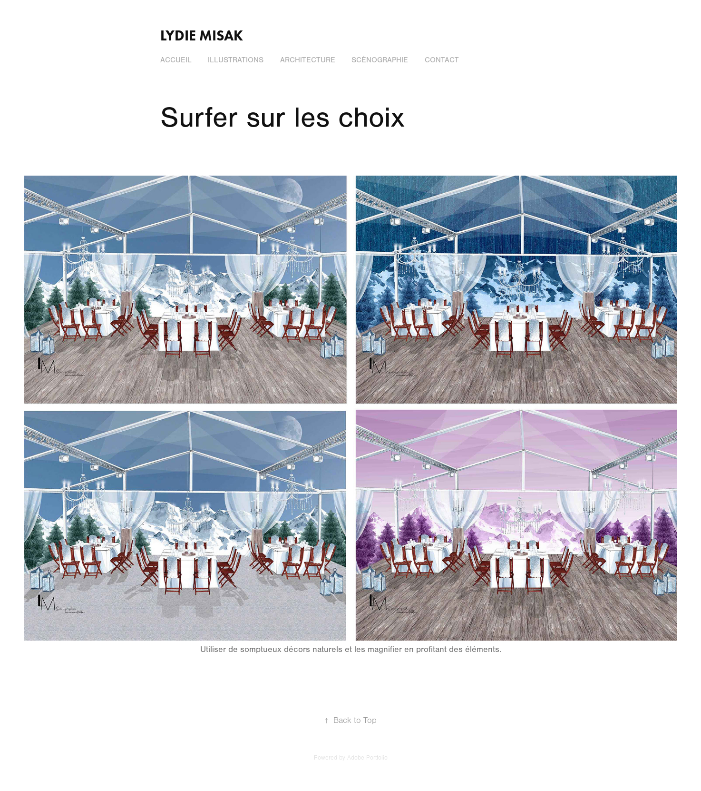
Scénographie (379, 60)
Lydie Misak (201, 35)
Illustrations (235, 60)
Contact (442, 60)
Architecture (307, 60)
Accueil (176, 60)
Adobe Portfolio (367, 757)
